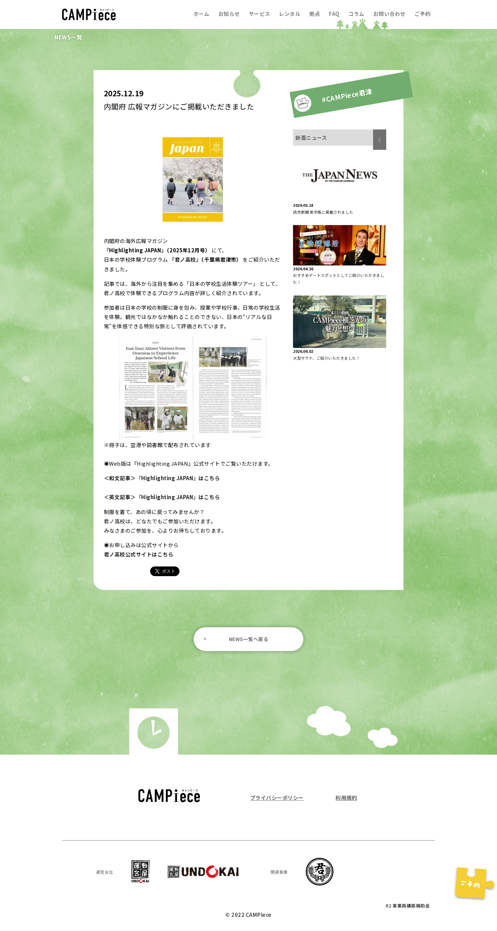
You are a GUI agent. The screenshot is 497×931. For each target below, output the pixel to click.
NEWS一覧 (68, 37)
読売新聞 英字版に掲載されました (323, 212)
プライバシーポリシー (277, 796)
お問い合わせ (389, 13)
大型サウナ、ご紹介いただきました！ (326, 358)
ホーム (201, 13)
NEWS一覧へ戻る (248, 637)
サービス (259, 13)
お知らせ (229, 13)
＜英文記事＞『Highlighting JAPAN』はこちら (162, 496)
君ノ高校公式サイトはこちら (138, 553)
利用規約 (346, 796)
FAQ (334, 13)
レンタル (289, 13)
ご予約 (422, 13)
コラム (356, 13)
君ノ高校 (185, 259)
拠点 (314, 13)
